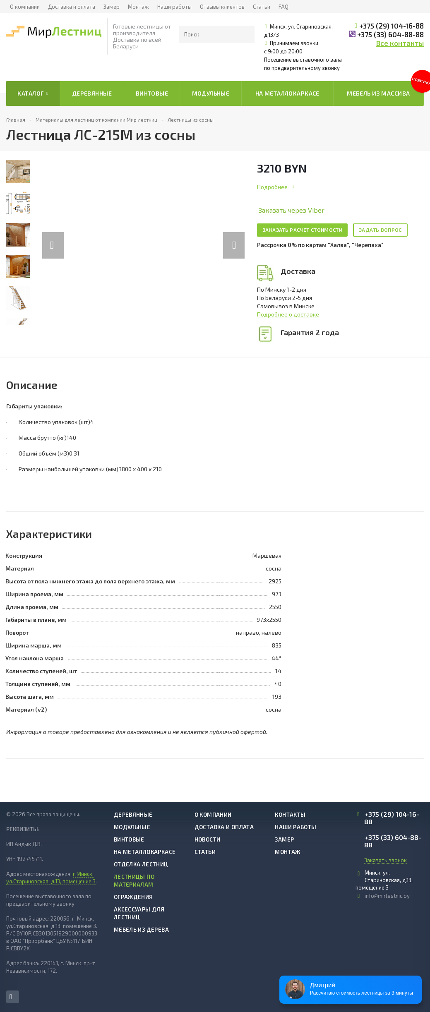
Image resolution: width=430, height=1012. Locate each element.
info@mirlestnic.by (387, 895)
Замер (111, 6)
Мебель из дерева (141, 929)
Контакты (290, 814)
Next (238, 236)
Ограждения (133, 897)
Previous (53, 236)
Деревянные (92, 93)
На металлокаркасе (287, 93)
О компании (25, 6)
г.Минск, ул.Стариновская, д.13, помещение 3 (51, 878)
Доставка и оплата (71, 6)
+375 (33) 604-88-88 (390, 34)
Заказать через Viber (291, 210)
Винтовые (152, 93)
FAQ (283, 6)
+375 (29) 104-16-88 (391, 26)
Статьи (261, 6)
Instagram (11, 996)
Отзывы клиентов (222, 6)
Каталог (32, 93)
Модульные (211, 93)
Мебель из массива (378, 93)
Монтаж (138, 6)
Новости (208, 839)
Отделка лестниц (141, 864)
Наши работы (174, 6)
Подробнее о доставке (288, 314)
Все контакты (400, 43)
